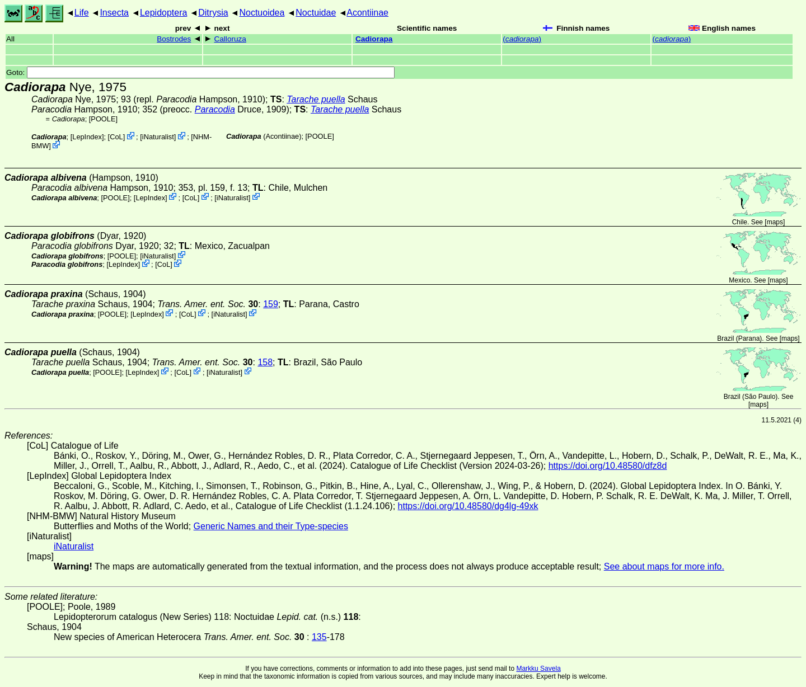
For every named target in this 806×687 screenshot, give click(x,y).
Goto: (200, 72)
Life (81, 12)
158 (265, 362)
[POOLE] (103, 119)
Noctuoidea (261, 12)
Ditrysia (213, 12)
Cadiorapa (373, 39)
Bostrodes (174, 39)
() (522, 39)
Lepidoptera (164, 12)
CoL (116, 137)
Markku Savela (538, 668)
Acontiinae (367, 12)
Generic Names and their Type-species (271, 526)
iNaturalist (158, 137)
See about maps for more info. (664, 566)
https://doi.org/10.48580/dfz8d (608, 465)
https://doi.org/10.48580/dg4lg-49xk (468, 506)
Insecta (114, 12)
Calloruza (230, 39)
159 (270, 304)
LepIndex (87, 137)
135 (319, 637)
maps (775, 222)
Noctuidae (316, 12)
